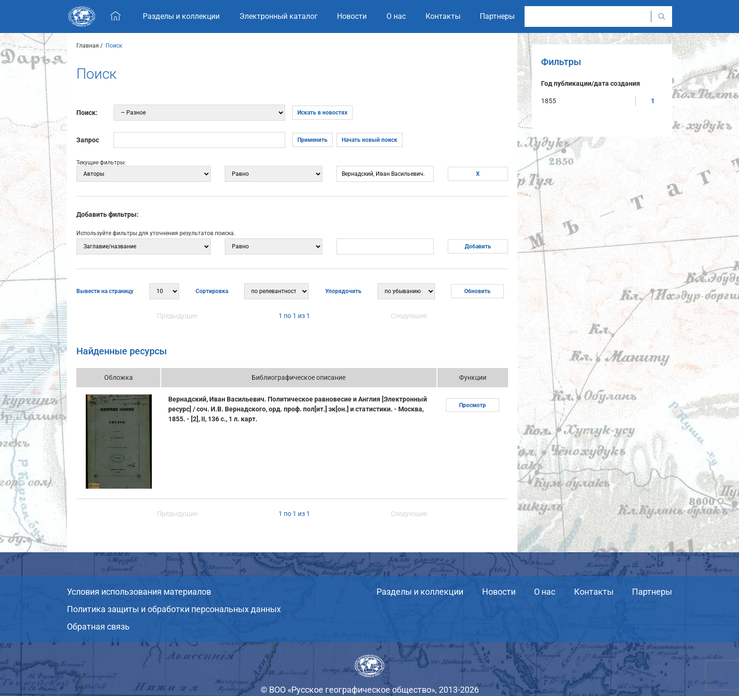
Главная (87, 45)
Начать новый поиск (369, 140)
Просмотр (472, 405)
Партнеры (652, 592)
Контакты (594, 592)
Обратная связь (98, 626)
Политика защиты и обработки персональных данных (174, 609)
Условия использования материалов (139, 592)
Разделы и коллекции (420, 592)
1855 (548, 101)
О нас (544, 592)
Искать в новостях (322, 112)
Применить (312, 140)
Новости (499, 592)
